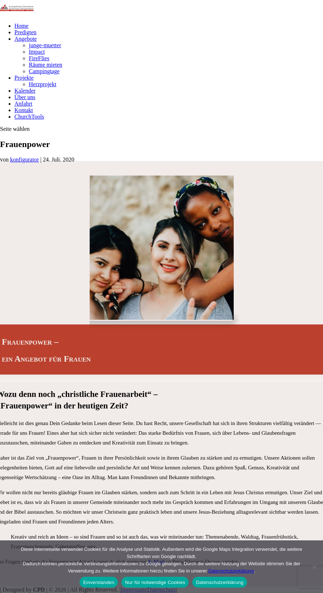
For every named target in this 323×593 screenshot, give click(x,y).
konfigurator (24, 159)
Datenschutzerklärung (231, 571)
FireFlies (39, 58)
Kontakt (23, 110)
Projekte (23, 78)
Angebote (25, 39)
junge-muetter (45, 45)
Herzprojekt (42, 84)
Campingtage (44, 71)
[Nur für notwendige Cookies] (314, 566)
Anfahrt (23, 104)
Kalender (25, 91)
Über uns (24, 97)
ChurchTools (29, 117)
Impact (37, 52)
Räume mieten (45, 65)
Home (21, 26)
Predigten (25, 32)
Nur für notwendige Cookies (155, 582)
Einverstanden (98, 582)
